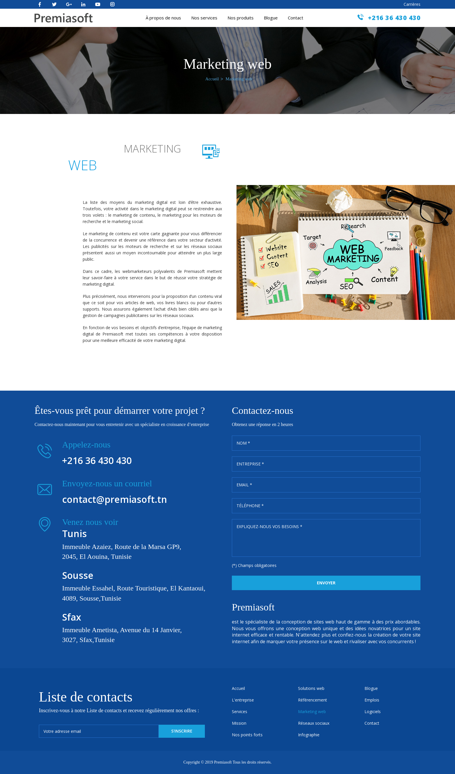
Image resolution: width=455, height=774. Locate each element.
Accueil (212, 79)
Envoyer (326, 583)
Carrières (412, 4)
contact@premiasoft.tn (114, 499)
